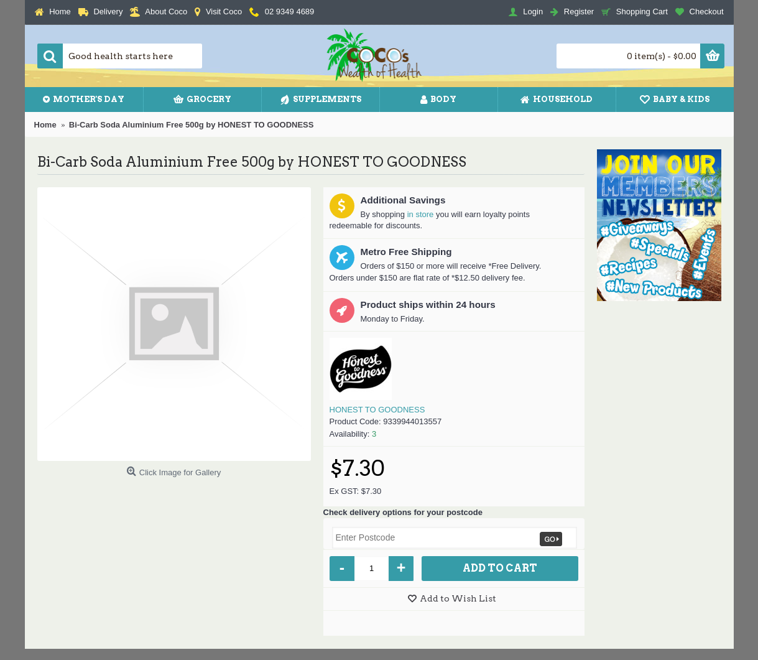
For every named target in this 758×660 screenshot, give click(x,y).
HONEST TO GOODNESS (377, 409)
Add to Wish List (458, 598)
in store (420, 214)
